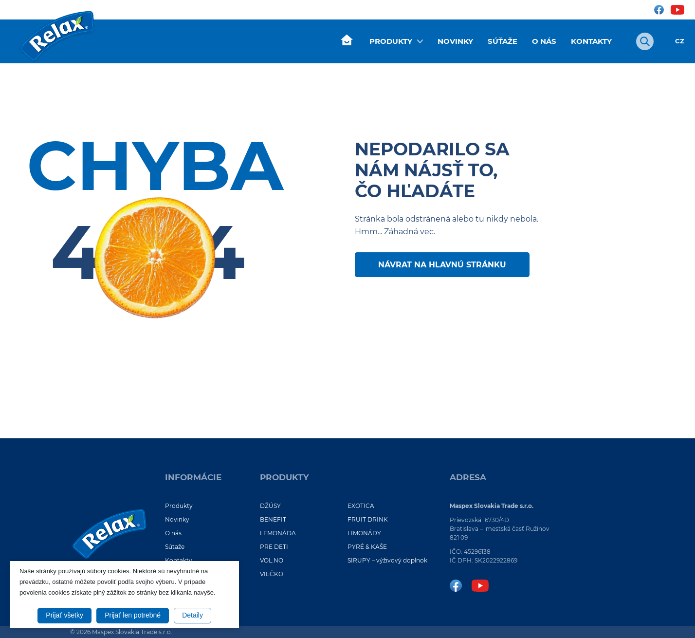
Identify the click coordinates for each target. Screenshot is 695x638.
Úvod (346, 40)
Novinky (455, 41)
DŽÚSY (270, 505)
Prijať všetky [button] (64, 615)
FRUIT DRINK (368, 519)
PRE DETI (274, 546)
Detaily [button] (192, 615)
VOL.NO (271, 560)
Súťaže (502, 41)
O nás (544, 41)
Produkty (390, 41)
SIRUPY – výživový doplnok (387, 560)
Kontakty (591, 41)
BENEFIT (273, 519)
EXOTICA (361, 505)
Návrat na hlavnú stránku (442, 264)
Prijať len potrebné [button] (133, 615)
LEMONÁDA (278, 533)
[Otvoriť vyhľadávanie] (645, 41)
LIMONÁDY (364, 533)
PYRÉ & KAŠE (367, 546)
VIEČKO (271, 574)
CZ (679, 41)
